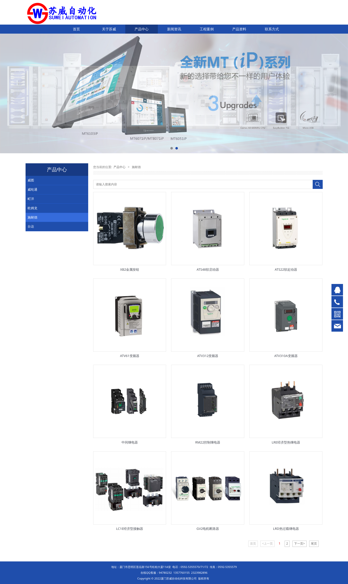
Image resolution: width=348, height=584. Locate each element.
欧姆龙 (32, 208)
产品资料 (239, 29)
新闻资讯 (174, 29)
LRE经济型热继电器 (286, 442)
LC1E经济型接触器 (129, 528)
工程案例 (207, 29)
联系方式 (272, 29)
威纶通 (32, 189)
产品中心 (142, 29)
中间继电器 (130, 442)
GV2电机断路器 (207, 528)
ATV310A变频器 (286, 355)
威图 (31, 180)
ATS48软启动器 (208, 269)
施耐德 (32, 217)
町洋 (31, 198)
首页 (76, 29)
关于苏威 (109, 29)
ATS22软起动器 (286, 269)
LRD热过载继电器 (286, 528)
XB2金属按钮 (129, 269)
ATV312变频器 (207, 355)
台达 (31, 226)
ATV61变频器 (129, 355)
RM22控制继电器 (207, 442)
